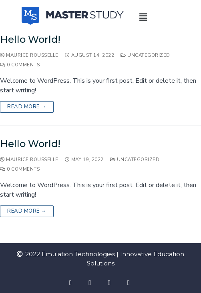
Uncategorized (145, 55)
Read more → (26, 106)
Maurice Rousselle (29, 55)
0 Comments (20, 65)
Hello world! (30, 39)
